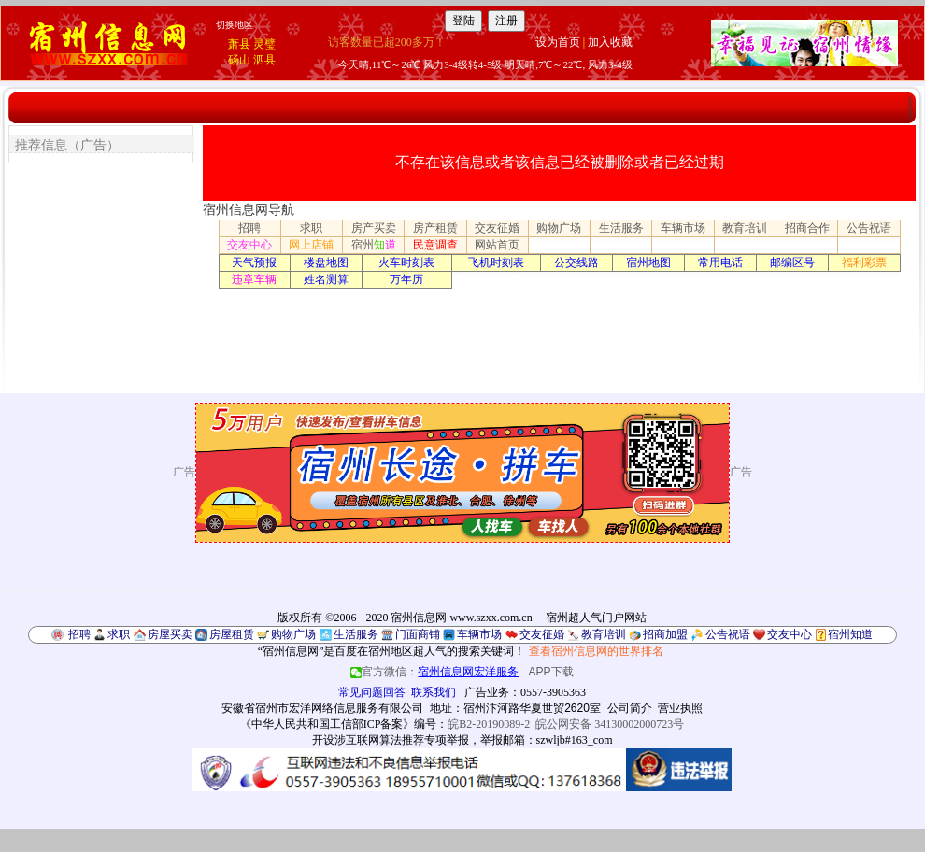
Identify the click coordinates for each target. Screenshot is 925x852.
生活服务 (621, 227)
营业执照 (680, 708)
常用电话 (720, 262)
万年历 (406, 279)
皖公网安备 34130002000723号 (609, 724)
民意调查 (435, 244)
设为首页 (557, 42)
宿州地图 (648, 262)
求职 (311, 227)
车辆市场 (683, 227)
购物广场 (558, 227)
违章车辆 (254, 279)
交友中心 (249, 244)
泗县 (264, 59)
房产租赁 (435, 227)
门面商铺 (417, 634)
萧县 (239, 43)
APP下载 (551, 671)
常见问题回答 (372, 692)
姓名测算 (326, 279)
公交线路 (576, 262)
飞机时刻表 (496, 262)
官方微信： (435, 671)
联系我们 (433, 692)
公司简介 (629, 708)
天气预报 (254, 262)
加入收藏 (610, 42)
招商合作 (807, 227)
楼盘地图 (326, 262)
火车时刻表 (406, 262)
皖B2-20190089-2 (489, 724)
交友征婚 (497, 227)
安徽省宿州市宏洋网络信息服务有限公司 (322, 708)
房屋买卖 (170, 634)
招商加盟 (665, 634)
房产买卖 (373, 227)
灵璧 (264, 43)
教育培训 (744, 227)
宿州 (373, 244)
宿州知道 (850, 634)
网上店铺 (311, 244)
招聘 (249, 227)
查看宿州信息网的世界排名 (596, 651)
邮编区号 (792, 262)
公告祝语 (869, 227)
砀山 (239, 59)
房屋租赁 (231, 634)
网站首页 (497, 244)
